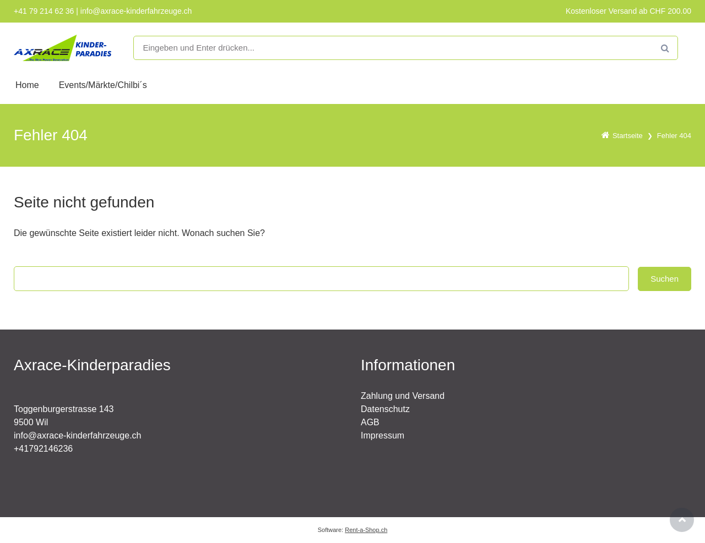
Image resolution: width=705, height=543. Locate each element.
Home (27, 85)
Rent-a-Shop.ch (366, 529)
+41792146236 (43, 448)
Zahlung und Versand (402, 396)
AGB (370, 422)
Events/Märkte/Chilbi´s (103, 85)
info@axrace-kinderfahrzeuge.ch (77, 435)
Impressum (382, 435)
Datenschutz (385, 409)
